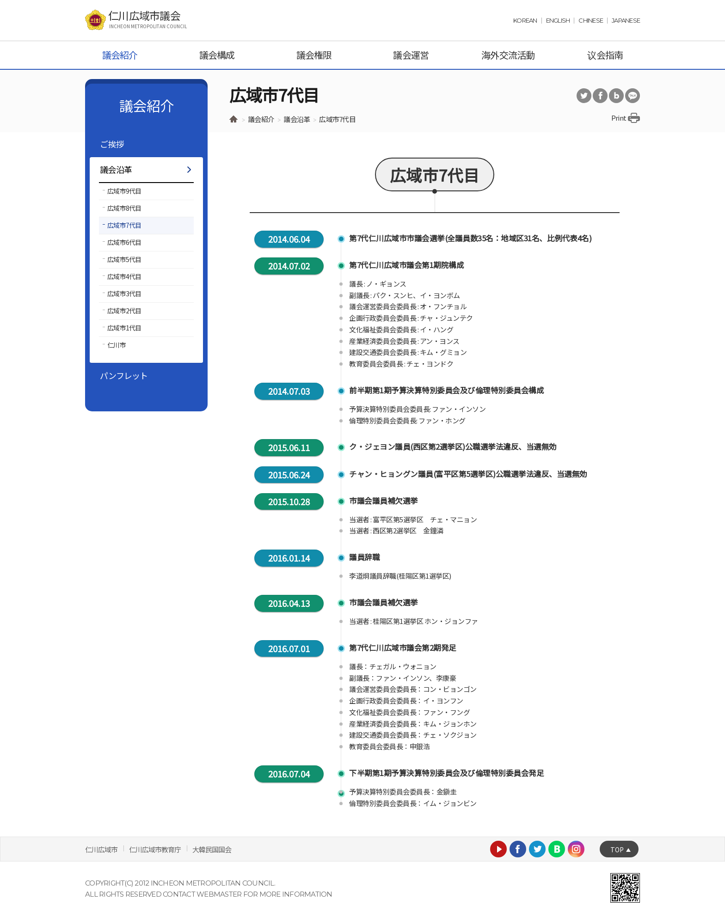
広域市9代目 (124, 191)
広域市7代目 (124, 225)
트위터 (584, 95)
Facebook (518, 849)
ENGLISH (558, 20)
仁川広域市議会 (147, 19)
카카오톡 (632, 95)
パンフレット (124, 375)
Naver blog (556, 849)
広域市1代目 (124, 327)
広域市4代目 (124, 276)
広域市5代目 (124, 259)
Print (618, 117)
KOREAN (525, 20)
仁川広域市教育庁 (155, 849)
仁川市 (116, 344)
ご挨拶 (112, 144)
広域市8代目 (124, 208)
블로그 (616, 95)
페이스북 (600, 95)
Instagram (576, 849)
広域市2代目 (124, 310)
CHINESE (590, 20)
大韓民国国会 (211, 849)
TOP (617, 849)
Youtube (498, 849)
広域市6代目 (124, 242)
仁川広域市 (101, 849)
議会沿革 (116, 169)
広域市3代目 (124, 293)
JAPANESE (626, 20)
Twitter (537, 849)
